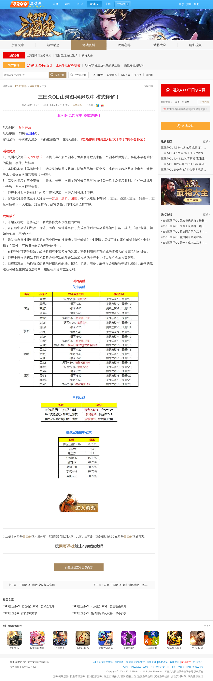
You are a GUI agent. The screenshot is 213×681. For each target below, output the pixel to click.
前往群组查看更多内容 (79, 567)
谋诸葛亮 (112, 74)
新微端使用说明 (134, 65)
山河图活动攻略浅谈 (38, 55)
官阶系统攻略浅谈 (66, 55)
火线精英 (60, 648)
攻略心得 (124, 45)
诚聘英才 (186, 662)
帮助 (196, 4)
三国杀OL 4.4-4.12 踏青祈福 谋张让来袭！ (187, 158)
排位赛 (137, 74)
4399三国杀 (21, 86)
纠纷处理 (151, 662)
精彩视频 (195, 45)
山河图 (149, 74)
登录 (181, 4)
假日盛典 (125, 74)
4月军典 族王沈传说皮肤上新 (102, 65)
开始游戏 (204, 102)
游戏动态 (53, 45)
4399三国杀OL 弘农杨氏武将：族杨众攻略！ (30, 606)
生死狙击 (14, 648)
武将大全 (159, 45)
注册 (189, 4)
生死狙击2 (197, 648)
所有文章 (17, 45)
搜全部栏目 (80, 74)
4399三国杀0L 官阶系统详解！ (21, 613)
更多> (206, 141)
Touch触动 (128, 648)
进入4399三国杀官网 (185, 90)
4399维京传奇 (174, 648)
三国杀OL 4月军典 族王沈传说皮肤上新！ (186, 153)
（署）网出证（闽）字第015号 (187, 666)
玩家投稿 (148, 86)
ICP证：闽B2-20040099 (135, 666)
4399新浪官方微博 (103, 662)
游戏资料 (88, 45)
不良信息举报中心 (159, 666)
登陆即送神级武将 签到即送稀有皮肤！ (187, 109)
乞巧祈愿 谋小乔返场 (39, 65)
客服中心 (174, 662)
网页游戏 (67, 546)
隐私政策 (163, 662)
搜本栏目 (59, 74)
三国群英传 (151, 648)
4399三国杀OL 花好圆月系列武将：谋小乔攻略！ (101, 613)
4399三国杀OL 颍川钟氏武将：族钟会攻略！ (126, 584)
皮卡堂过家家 (37, 648)
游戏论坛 (185, 126)
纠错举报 (77, 105)
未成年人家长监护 (135, 662)
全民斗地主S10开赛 (68, 65)
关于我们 (197, 662)
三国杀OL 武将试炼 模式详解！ (38, 584)
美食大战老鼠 (106, 648)
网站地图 (119, 662)
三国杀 (30, 133)
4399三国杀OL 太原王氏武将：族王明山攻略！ (100, 606)
